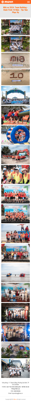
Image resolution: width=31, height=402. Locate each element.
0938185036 (17, 391)
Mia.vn (15, 399)
